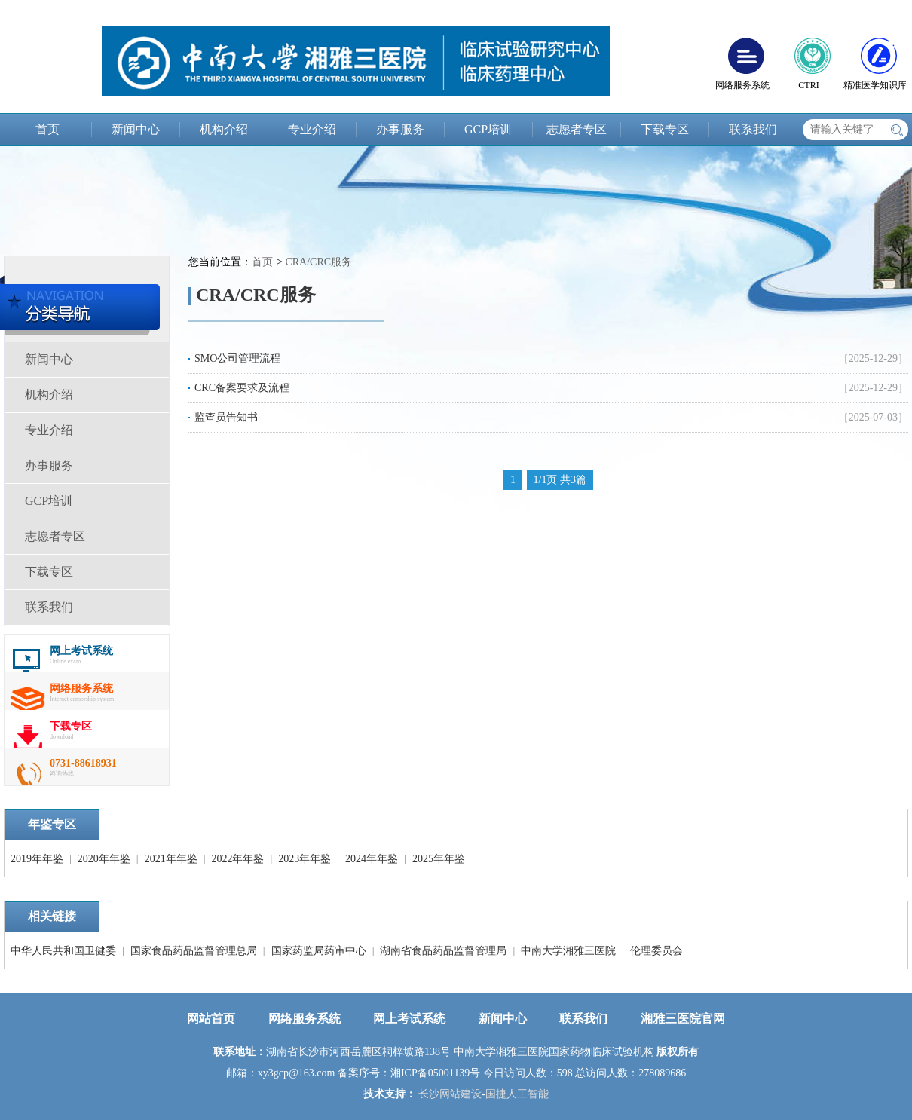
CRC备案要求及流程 (241, 387)
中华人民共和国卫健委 (63, 950)
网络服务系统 (304, 1018)
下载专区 (665, 129)
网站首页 (211, 1018)
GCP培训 (488, 129)
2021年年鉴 (171, 858)
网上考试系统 (409, 1018)
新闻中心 (136, 129)
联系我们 (753, 129)
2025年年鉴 (438, 858)
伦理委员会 (656, 950)
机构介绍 (224, 129)
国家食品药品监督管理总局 (193, 950)
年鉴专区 (52, 824)
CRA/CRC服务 (318, 262)
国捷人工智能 (517, 1094)
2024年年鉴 (371, 858)
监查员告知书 (226, 417)
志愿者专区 (576, 129)
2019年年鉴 (37, 858)
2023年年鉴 (304, 858)
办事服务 (400, 129)
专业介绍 (312, 129)
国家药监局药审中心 (318, 950)
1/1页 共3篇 (560, 479)
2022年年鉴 (237, 858)
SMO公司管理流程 (237, 358)
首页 (47, 129)
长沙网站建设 (450, 1094)
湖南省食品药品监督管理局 (443, 950)
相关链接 (52, 916)
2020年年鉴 (104, 858)
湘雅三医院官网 (683, 1018)
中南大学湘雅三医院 (568, 950)
